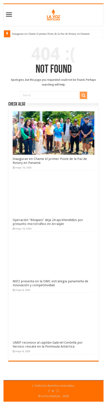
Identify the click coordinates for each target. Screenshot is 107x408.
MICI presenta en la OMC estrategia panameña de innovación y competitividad (50, 283)
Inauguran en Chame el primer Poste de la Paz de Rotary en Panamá (51, 33)
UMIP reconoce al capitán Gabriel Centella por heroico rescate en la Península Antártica (48, 344)
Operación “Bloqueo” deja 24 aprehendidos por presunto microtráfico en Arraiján (48, 222)
